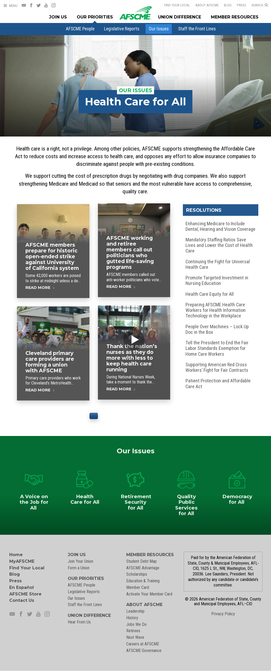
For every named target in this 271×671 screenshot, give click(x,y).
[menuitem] (80, 29)
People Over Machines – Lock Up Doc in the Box (217, 330)
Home (16, 554)
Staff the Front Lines (197, 28)
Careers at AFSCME (142, 643)
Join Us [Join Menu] (58, 17)
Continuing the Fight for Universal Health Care (218, 265)
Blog (224, 5)
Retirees (133, 630)
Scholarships (136, 574)
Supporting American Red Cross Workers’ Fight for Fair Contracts (217, 368)
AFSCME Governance (143, 650)
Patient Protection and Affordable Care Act (218, 384)
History (132, 617)
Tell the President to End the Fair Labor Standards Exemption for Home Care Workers (217, 349)
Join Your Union (80, 561)
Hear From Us (79, 622)
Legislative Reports (121, 28)
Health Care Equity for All (210, 295)
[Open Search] (259, 5)
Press (238, 5)
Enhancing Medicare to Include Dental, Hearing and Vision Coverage (220, 227)
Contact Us (21, 600)
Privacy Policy (223, 613)
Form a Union (78, 567)
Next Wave (135, 637)
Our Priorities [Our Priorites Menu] (95, 17)
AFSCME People (80, 28)
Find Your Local (174, 5)
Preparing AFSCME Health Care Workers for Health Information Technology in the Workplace (216, 311)
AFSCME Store (25, 594)
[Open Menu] (10, 5)
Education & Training (143, 580)
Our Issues (159, 28)
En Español (21, 587)
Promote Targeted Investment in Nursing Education (217, 281)
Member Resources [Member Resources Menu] (235, 17)
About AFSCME (203, 5)
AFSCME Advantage (142, 567)
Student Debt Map (141, 561)
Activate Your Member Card (149, 594)
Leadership (135, 611)
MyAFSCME (21, 561)
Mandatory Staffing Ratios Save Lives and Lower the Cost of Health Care (219, 246)
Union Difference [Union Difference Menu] (179, 17)
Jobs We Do (136, 624)
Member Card (137, 587)
